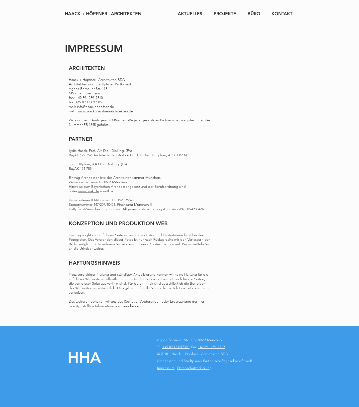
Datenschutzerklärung (194, 368)
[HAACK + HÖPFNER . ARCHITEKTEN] (103, 13)
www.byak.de (88, 191)
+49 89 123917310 (175, 347)
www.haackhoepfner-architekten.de (105, 111)
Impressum (166, 368)
